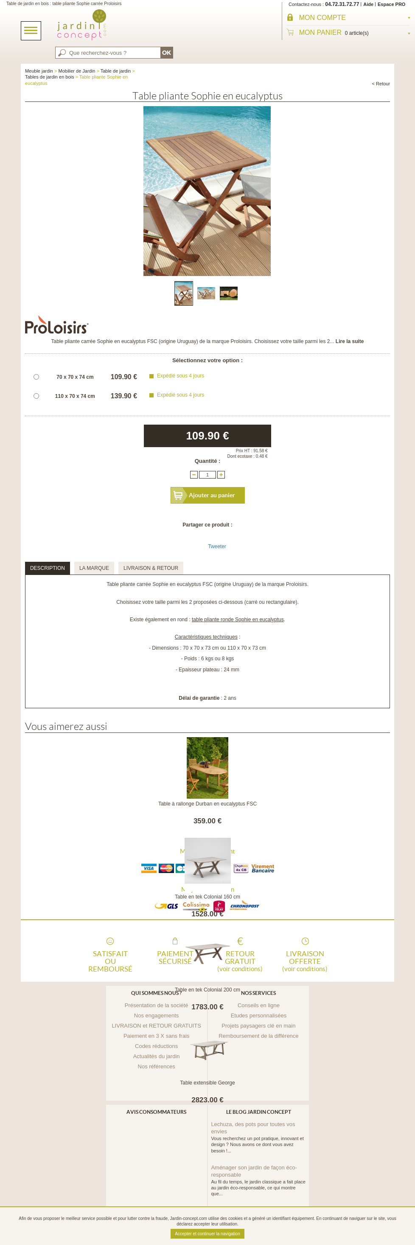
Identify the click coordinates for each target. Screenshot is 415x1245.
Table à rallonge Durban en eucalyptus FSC (207, 804)
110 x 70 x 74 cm (75, 396)
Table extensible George (207, 1083)
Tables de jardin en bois (49, 76)
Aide (368, 4)
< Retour (381, 83)
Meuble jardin (39, 70)
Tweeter (217, 546)
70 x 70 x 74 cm (74, 377)
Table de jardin (116, 70)
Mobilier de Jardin (77, 70)
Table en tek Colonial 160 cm (207, 897)
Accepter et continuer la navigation (207, 1233)
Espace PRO (391, 4)
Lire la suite (350, 341)
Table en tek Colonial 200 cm (207, 990)
